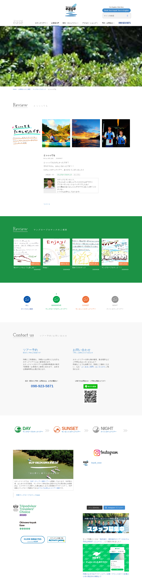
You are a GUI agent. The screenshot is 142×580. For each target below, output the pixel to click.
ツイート (47, 204)
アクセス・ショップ (90, 23)
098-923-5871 (124, 23)
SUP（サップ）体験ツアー (40, 481)
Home (15, 89)
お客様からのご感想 (24, 89)
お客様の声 (55, 23)
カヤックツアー (41, 23)
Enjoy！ (46, 267)
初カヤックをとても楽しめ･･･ (25, 267)
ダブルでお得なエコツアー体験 (49, 488)
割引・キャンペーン (70, 23)
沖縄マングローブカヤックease (28, 495)
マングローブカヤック (39, 89)
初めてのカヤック (79, 267)
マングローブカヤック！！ (112, 267)
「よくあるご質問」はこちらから (93, 367)
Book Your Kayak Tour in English (116, 10)
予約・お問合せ (108, 23)
